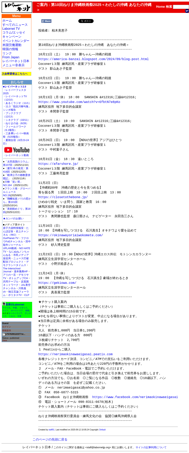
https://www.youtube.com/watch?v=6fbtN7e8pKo (79, 102)
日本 (19, 316)
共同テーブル (10, 281)
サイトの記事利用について (151, 447)
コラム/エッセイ (13, 32)
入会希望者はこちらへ (15, 73)
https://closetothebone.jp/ (63, 197)
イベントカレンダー (15, 40)
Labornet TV (11, 28)
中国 (15, 308)
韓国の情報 (10, 49)
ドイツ (5, 310)
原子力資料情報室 (13, 227)
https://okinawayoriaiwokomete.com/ (70, 235)
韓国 (27, 310)
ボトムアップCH (18, 278)
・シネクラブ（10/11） (16, 119)
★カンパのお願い (13, 218)
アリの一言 (9, 274)
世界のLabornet (15, 304)
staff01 (52, 430)
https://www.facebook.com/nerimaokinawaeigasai (135, 397)
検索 (169, 6)
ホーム (7, 20)
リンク (7, 53)
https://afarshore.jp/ (58, 164)
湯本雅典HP (21, 271)
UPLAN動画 (10, 248)
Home (160, 6)
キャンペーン (11, 36)
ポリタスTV (15, 295)
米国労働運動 (11, 45)
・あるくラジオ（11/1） (17, 103)
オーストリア (17, 310)
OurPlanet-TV (10, 238)
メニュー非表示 (13, 65)
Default (102, 430)
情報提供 (6, 330)
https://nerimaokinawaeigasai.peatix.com (75, 354)
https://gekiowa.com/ (57, 283)
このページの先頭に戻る (50, 439)
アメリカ (6, 308)
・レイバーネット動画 (17, 154)
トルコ (12, 316)
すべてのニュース (15, 24)
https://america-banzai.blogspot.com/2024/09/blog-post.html (93, 59)
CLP (26, 295)
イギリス (23, 308)
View (4, 340)
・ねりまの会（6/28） (16, 123)
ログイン (6, 326)
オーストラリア (15, 313)
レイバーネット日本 (15, 61)
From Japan (10, 57)
